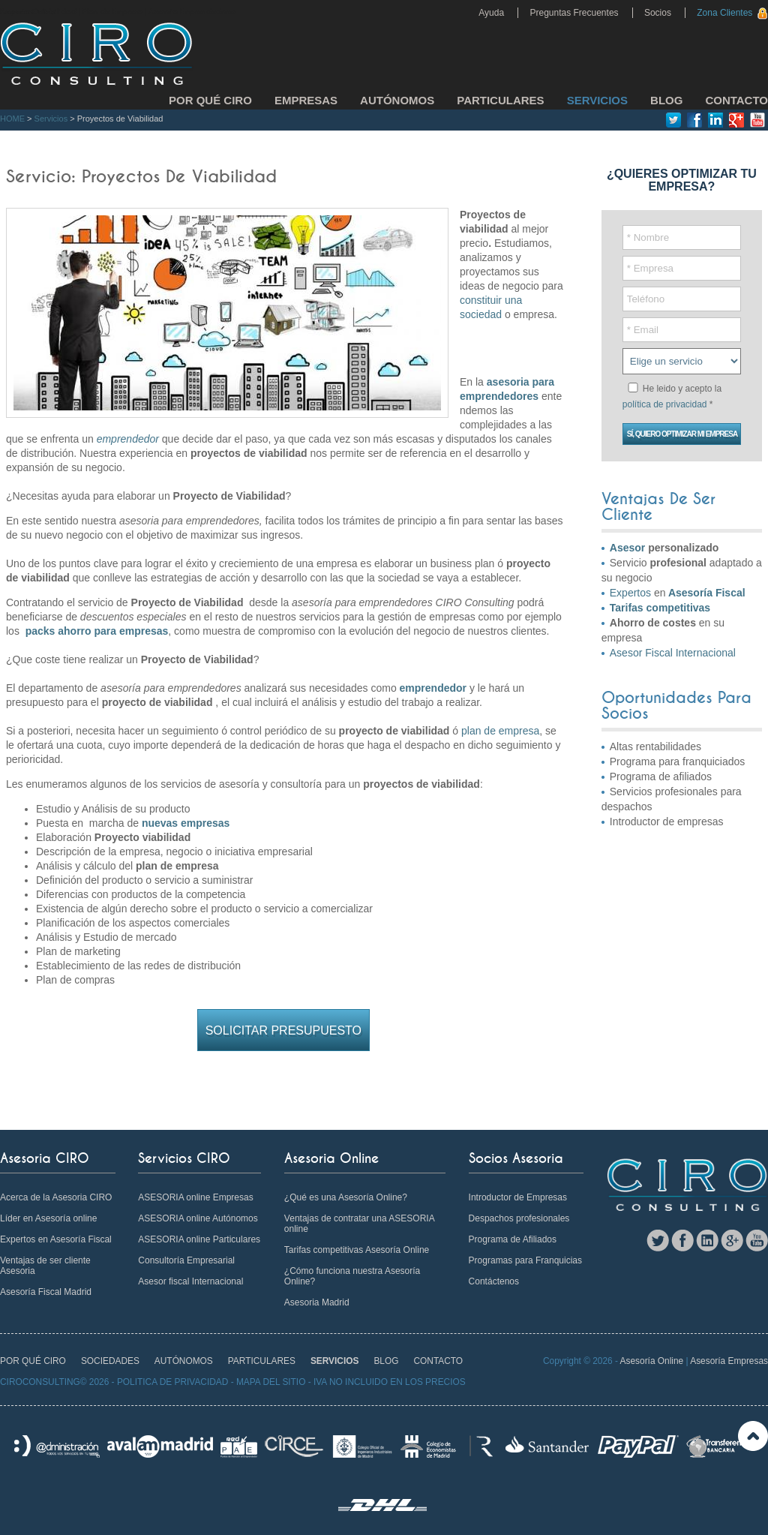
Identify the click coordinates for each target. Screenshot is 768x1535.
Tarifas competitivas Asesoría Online (356, 1250)
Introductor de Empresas (518, 1197)
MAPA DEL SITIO (271, 1382)
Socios (657, 13)
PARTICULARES (500, 100)
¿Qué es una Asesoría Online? (345, 1197)
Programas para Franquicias (525, 1260)
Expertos (630, 593)
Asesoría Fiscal (707, 593)
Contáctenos (494, 1281)
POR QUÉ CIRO (210, 100)
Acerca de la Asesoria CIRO (56, 1197)
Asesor (627, 548)
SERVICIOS (597, 100)
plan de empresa (498, 731)
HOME (12, 118)
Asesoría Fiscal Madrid (46, 1292)
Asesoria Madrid (317, 1302)
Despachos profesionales (519, 1218)
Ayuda (491, 13)
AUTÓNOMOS (397, 100)
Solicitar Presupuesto (284, 1030)
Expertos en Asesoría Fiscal (56, 1239)
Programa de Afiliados (512, 1239)
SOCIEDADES (110, 1361)
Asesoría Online (652, 1361)
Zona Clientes (724, 13)
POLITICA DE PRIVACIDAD (172, 1382)
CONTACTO (736, 100)
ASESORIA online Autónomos (197, 1218)
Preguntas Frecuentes (574, 13)
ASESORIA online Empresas (195, 1197)
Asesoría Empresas (729, 1361)
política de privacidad (664, 404)
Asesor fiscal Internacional (190, 1281)
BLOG (666, 100)
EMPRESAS (306, 100)
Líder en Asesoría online (48, 1218)
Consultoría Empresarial (186, 1260)
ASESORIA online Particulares (199, 1239)
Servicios (51, 118)
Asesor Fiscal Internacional (673, 653)
